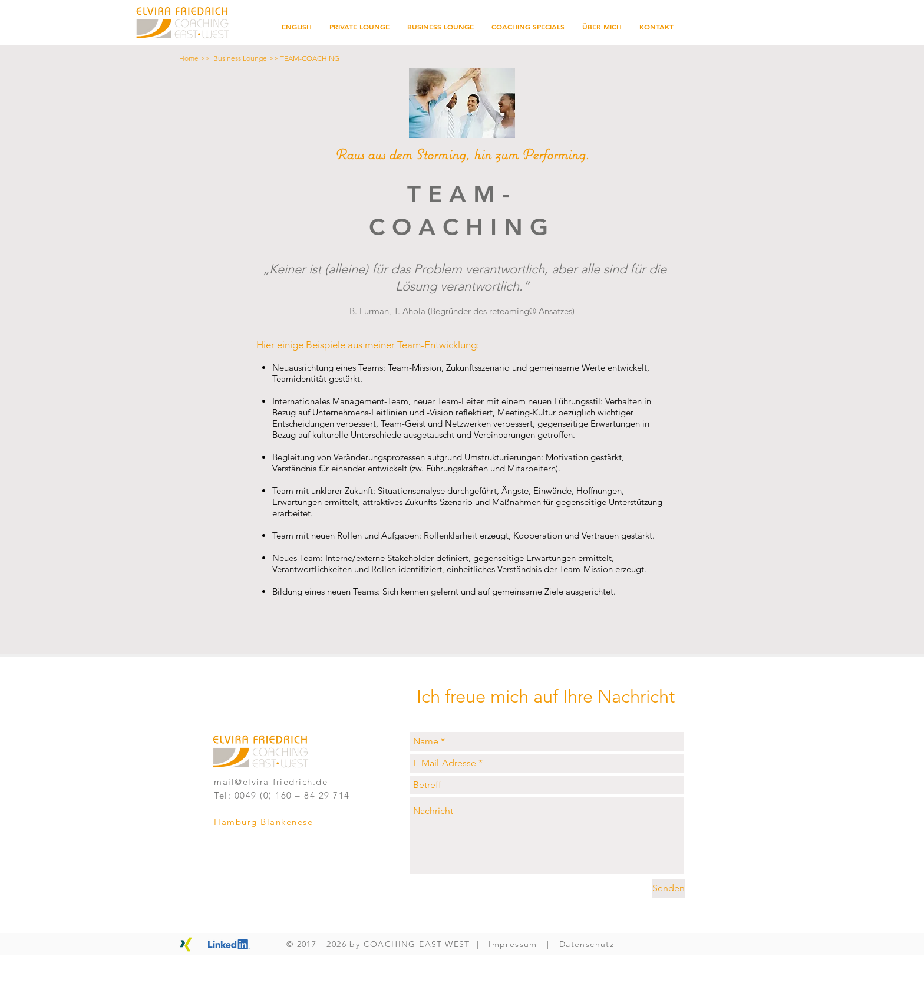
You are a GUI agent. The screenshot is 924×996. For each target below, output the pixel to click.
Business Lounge (240, 58)
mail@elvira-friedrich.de (271, 781)
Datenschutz (586, 944)
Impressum (513, 944)
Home (189, 58)
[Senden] (668, 888)
